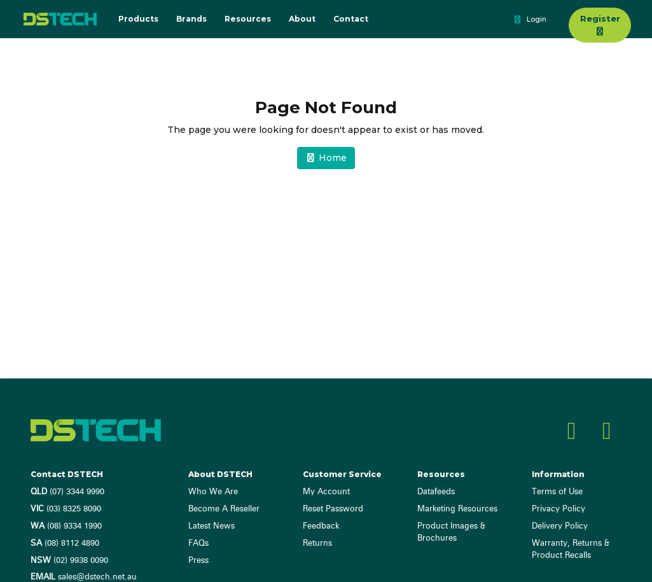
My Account (326, 492)
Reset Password (333, 509)
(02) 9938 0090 (69, 561)
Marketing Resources (457, 509)
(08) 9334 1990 (66, 526)
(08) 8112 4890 (65, 543)
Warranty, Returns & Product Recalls (570, 549)
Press (198, 561)
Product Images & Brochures (451, 532)
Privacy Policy (558, 509)
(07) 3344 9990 (67, 492)
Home (326, 157)
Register (600, 24)
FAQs (198, 543)
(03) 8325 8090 (66, 509)
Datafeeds (436, 492)
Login (529, 20)
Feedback (321, 526)
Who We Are (213, 492)
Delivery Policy (560, 526)
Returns (317, 543)
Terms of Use (557, 492)
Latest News (211, 526)
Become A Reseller (224, 509)
